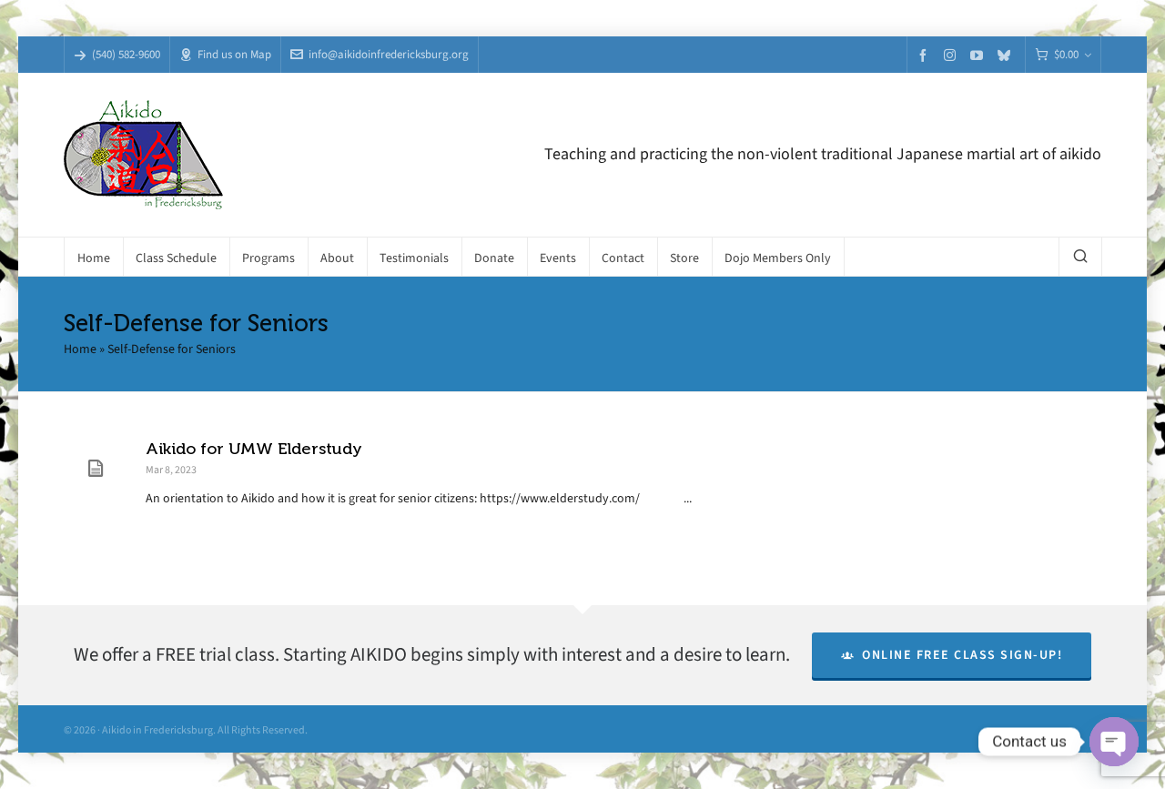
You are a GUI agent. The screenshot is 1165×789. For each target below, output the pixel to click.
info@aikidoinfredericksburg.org (379, 54)
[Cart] (1063, 55)
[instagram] (952, 54)
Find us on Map (225, 54)
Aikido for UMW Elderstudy (254, 449)
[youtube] (979, 55)
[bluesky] (1007, 55)
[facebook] (926, 55)
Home (80, 349)
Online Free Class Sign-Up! (952, 654)
